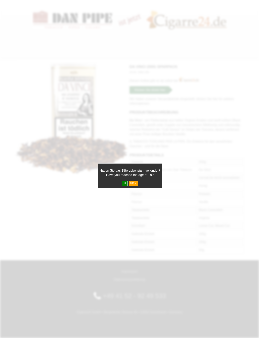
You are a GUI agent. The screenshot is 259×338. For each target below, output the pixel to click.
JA (124, 183)
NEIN (133, 183)
